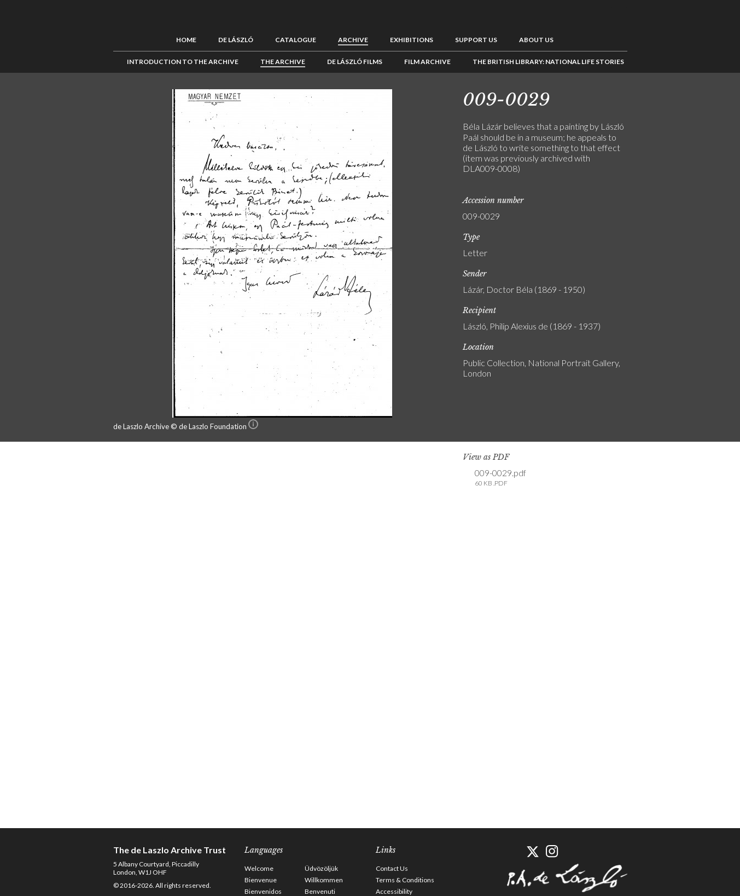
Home (186, 40)
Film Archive (427, 61)
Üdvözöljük (321, 868)
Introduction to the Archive (182, 61)
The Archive (282, 61)
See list (663, 97)
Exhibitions (411, 40)
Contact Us (392, 868)
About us (536, 40)
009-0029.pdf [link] (500, 477)
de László (235, 40)
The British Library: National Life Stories (548, 61)
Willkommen (324, 880)
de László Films (354, 61)
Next (680, 97)
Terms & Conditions (405, 880)
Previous (646, 97)
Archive (353, 40)
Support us (476, 40)
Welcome (258, 868)
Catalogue (295, 40)
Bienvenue (260, 880)
